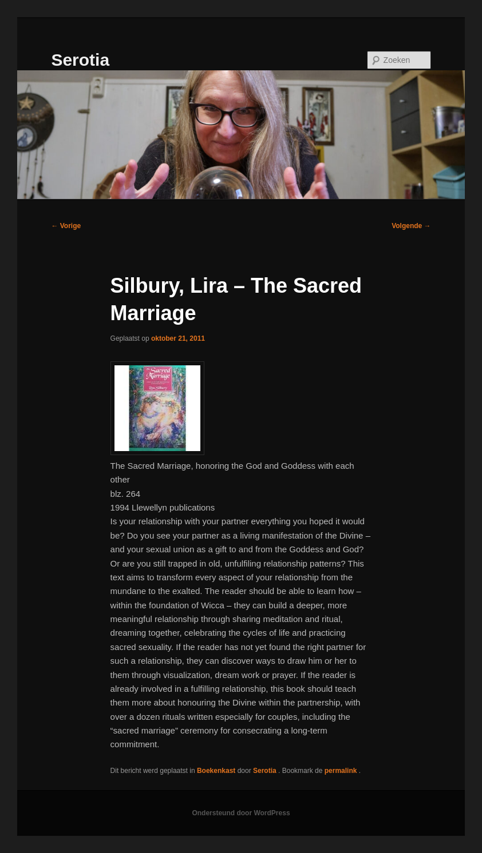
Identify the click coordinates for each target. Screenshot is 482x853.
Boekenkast (216, 771)
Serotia (80, 59)
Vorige (66, 226)
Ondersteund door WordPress (241, 813)
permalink (342, 771)
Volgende (411, 226)
